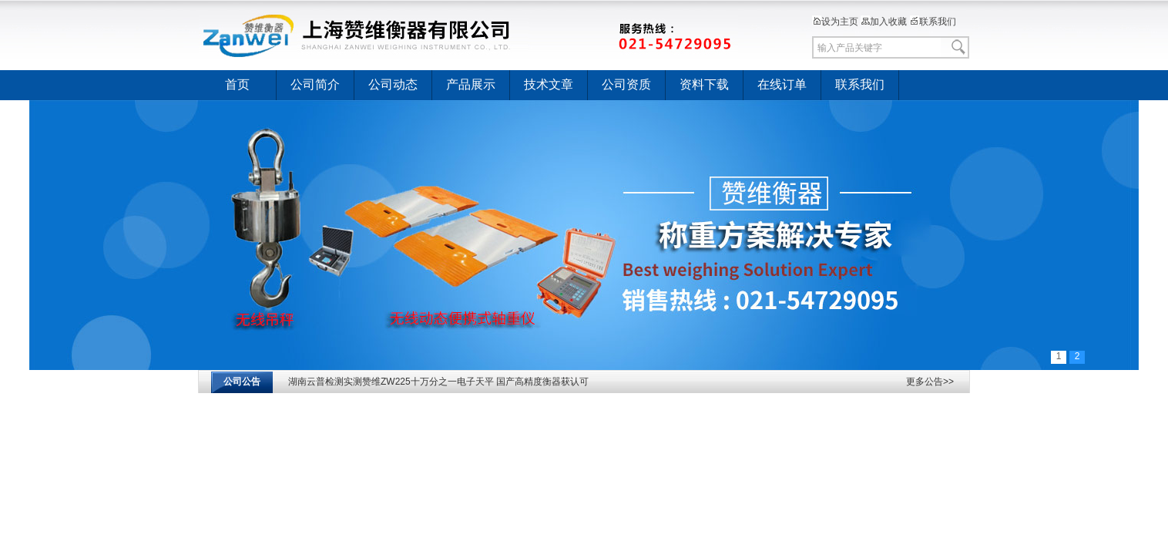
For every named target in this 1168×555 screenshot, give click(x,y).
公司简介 (315, 84)
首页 (237, 84)
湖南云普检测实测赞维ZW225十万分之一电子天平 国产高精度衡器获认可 (438, 383)
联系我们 (933, 21)
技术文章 (548, 84)
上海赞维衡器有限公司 (468, 35)
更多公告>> (930, 381)
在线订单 (782, 84)
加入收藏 (884, 21)
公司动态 (393, 84)
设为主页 (835, 21)
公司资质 (626, 84)
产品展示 (470, 84)
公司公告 (241, 381)
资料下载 (704, 84)
